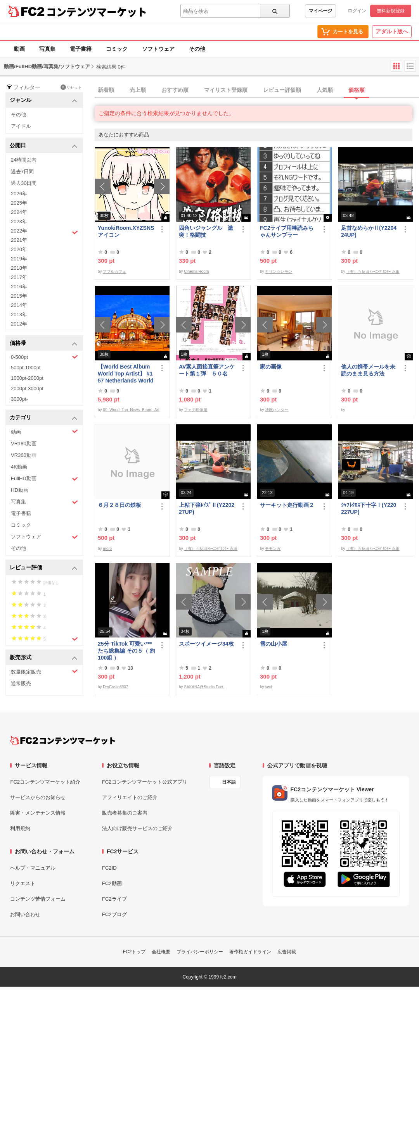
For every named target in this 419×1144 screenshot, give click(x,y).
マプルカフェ (114, 271)
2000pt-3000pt (27, 388)
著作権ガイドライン (250, 951)
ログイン (357, 11)
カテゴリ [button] (44, 418)
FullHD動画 (44, 479)
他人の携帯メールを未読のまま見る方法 (368, 370)
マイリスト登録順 (226, 90)
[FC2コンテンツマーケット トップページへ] (62, 740)
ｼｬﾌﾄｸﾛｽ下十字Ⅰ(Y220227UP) (368, 508)
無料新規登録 (391, 11)
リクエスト (22, 883)
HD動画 (19, 490)
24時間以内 (23, 160)
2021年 (19, 240)
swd (268, 687)
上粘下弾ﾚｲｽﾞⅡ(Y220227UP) (206, 508)
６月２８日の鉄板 (119, 505)
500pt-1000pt (26, 367)
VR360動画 (23, 455)
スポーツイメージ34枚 (206, 644)
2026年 (19, 193)
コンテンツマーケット (96, 11)
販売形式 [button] (44, 658)
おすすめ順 (175, 90)
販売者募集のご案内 (124, 813)
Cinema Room (196, 271)
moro (107, 548)
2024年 (19, 212)
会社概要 (161, 951)
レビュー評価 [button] (44, 568)
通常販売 (21, 683)
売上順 (138, 90)
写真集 (47, 49)
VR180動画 (23, 443)
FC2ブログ (114, 914)
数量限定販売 (44, 671)
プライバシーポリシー (200, 951)
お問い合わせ (25, 914)
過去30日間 (23, 183)
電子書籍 (81, 49)
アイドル (21, 126)
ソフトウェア (158, 49)
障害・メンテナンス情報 (38, 813)
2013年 (19, 314)
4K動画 (19, 467)
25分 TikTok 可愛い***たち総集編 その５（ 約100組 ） (126, 651)
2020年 (19, 249)
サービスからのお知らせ (38, 797)
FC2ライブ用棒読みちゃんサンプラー (286, 231)
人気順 (325, 90)
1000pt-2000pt (27, 378)
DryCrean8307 (115, 687)
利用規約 (20, 828)
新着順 (106, 90)
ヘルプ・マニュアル (32, 868)
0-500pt (44, 357)
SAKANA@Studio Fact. (204, 687)
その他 (197, 49)
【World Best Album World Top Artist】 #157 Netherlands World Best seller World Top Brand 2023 (126, 374)
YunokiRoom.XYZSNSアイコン (126, 231)
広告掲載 (286, 951)
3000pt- (19, 399)
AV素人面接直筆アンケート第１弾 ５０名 (207, 370)
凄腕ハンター (276, 410)
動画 (19, 49)
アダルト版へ (392, 31)
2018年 (19, 268)
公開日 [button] (44, 146)
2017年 (19, 277)
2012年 (19, 324)
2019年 (19, 259)
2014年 (19, 305)
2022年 (44, 232)
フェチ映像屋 (195, 410)
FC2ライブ (114, 899)
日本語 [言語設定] (229, 782)
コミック (117, 49)
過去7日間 (22, 171)
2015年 (19, 296)
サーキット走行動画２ (287, 505)
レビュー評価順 (282, 90)
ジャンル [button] (44, 100)
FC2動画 (112, 883)
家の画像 (271, 367)
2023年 (19, 221)
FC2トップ (134, 951)
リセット (71, 87)
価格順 (356, 90)
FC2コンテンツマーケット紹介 (45, 782)
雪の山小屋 (273, 644)
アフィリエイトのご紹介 (130, 797)
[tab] (257, 90)
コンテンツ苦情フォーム (38, 899)
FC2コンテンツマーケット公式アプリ (144, 782)
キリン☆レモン (278, 271)
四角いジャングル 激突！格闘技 (206, 231)
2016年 (19, 286)
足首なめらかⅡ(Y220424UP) (368, 231)
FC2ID (109, 868)
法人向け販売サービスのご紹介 (137, 828)
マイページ (320, 11)
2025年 (19, 203)
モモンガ (272, 548)
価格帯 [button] (44, 343)
